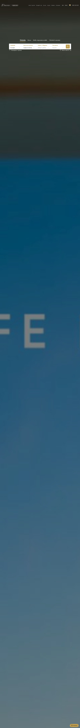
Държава (12, 45)
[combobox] (15, 47)
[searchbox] (42, 47)
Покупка (23, 40)
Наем (29, 40)
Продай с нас (39, 5)
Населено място (28, 45)
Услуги (48, 5)
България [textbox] (12, 47)
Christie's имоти (54, 40)
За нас (44, 5)
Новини (53, 5)
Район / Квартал (42, 45)
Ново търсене (32, 5)
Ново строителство (40, 40)
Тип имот (55, 45)
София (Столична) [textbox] (27, 47)
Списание (58, 5)
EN (62, 5)
